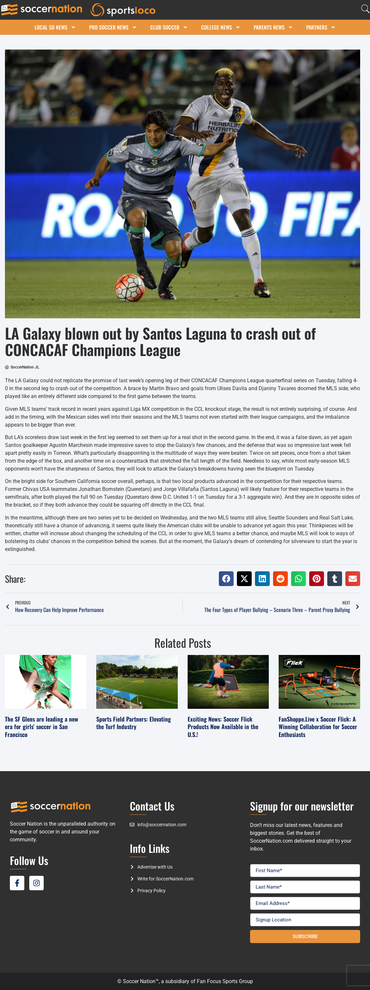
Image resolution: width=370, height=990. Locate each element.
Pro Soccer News (113, 27)
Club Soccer (169, 27)
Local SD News (55, 27)
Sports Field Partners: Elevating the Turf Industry (133, 723)
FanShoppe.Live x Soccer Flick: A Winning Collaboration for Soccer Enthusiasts (318, 727)
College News (221, 27)
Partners (321, 27)
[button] (226, 578)
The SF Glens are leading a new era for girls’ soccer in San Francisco (41, 727)
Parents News (273, 27)
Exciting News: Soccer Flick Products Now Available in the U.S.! (223, 727)
